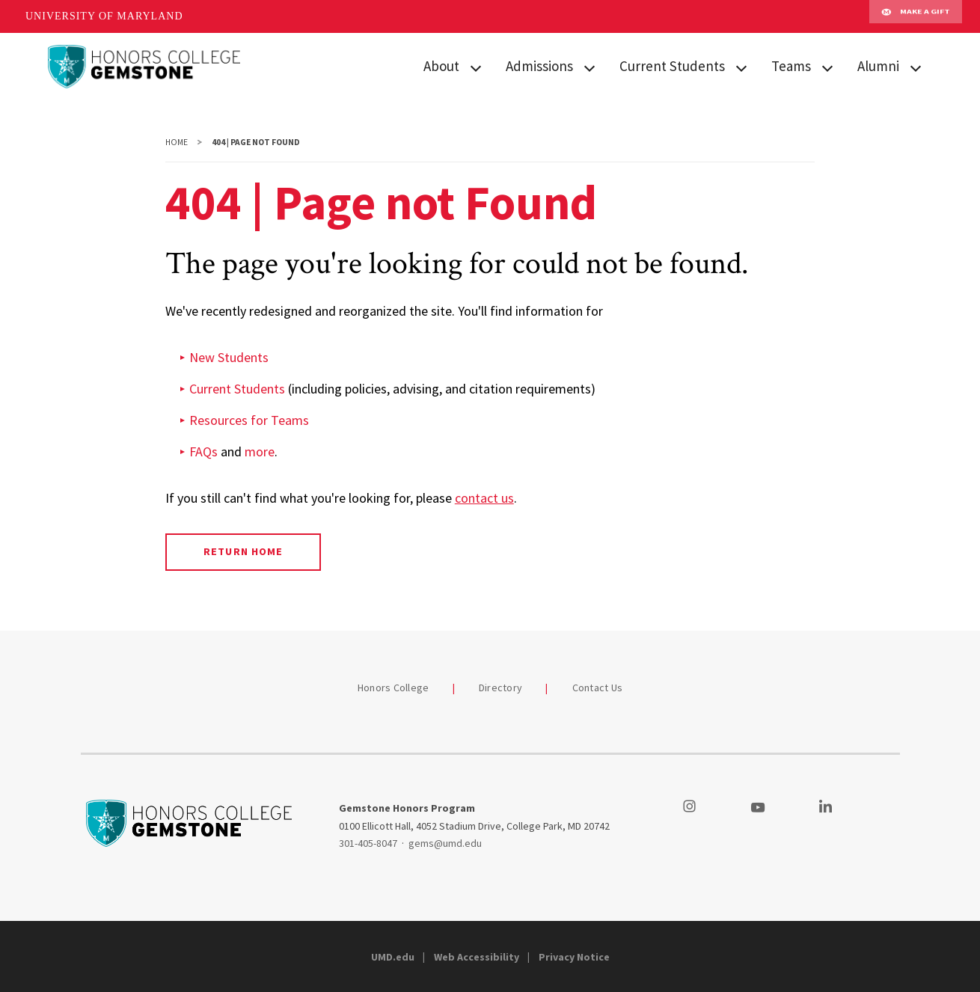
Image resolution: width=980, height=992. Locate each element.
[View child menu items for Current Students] (741, 67)
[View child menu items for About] (475, 67)
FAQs (203, 451)
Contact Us (597, 687)
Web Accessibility (476, 957)
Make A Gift (915, 16)
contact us (484, 497)
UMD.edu (392, 957)
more (260, 451)
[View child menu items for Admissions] (589, 67)
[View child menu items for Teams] (827, 67)
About (441, 66)
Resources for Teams (249, 420)
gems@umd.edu (445, 843)
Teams (791, 66)
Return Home (242, 551)
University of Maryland (104, 16)
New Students (229, 357)
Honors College (393, 687)
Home (176, 142)
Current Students (672, 66)
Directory (500, 687)
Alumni (878, 66)
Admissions (539, 66)
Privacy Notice (574, 957)
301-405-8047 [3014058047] (368, 843)
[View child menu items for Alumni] (915, 67)
